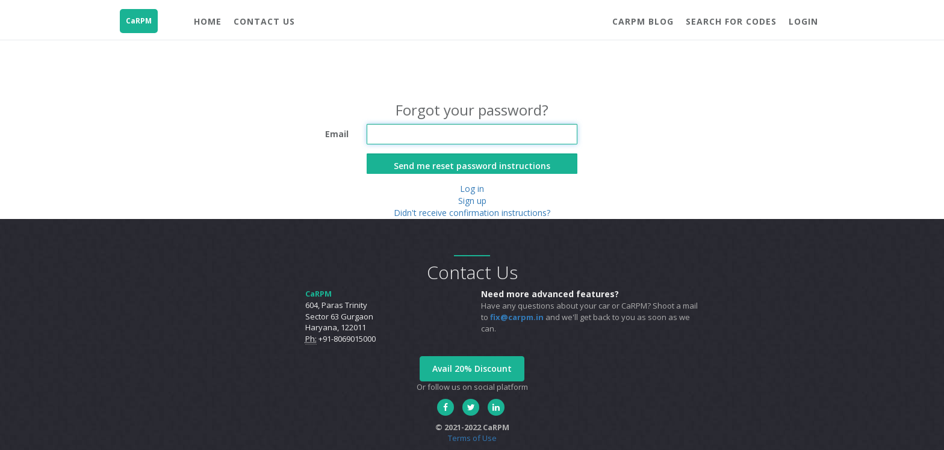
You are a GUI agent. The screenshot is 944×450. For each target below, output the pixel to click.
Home (208, 21)
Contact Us (264, 21)
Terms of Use (472, 438)
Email (337, 134)
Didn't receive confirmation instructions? (472, 212)
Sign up (472, 200)
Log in (472, 188)
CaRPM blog (643, 21)
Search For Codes (731, 21)
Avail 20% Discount (472, 368)
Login (803, 21)
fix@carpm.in (517, 317)
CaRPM (139, 21)
